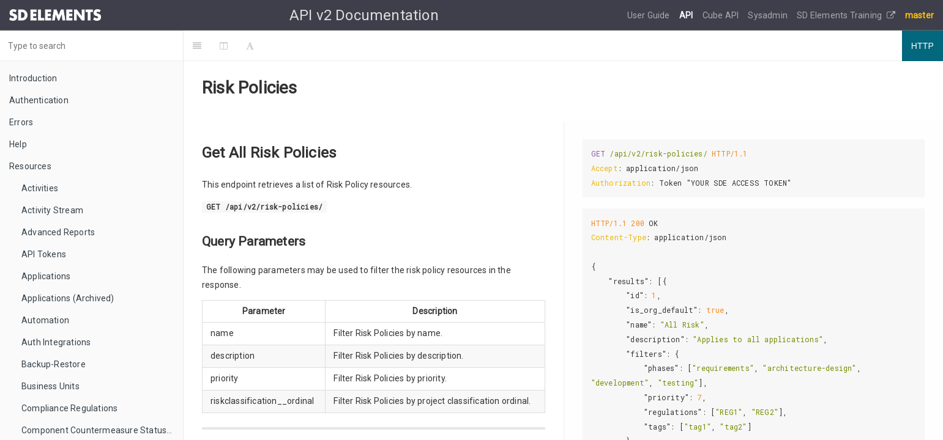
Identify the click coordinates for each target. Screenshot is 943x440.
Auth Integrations (56, 342)
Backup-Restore (53, 364)
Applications (45, 276)
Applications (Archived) (67, 298)
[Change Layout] (224, 46)
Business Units (50, 386)
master (919, 15)
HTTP (922, 46)
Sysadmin (768, 15)
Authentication (39, 100)
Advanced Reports (58, 232)
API (687, 15)
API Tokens (43, 254)
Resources (30, 166)
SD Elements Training (846, 15)
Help (18, 144)
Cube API (722, 15)
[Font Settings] (250, 46)
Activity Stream (52, 210)
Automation (45, 320)
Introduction (33, 78)
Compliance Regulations (69, 408)
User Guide (649, 15)
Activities (39, 188)
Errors (21, 122)
